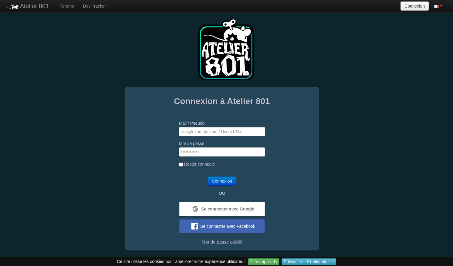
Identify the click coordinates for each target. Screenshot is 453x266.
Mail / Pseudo (192, 123)
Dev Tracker (94, 6)
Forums (66, 6)
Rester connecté (197, 164)
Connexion (414, 6)
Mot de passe (192, 143)
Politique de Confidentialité (309, 261)
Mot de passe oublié (221, 241)
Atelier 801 (27, 6)
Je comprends (263, 261)
